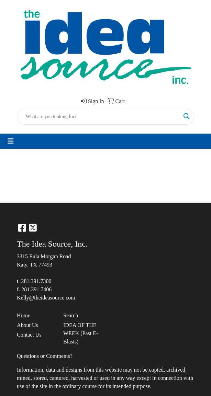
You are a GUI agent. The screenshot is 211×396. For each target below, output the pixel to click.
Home (23, 315)
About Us (27, 325)
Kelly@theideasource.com (46, 298)
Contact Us (29, 335)
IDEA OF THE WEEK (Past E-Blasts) (80, 333)
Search (70, 315)
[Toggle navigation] (10, 141)
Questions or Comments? (45, 356)
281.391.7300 (36, 281)
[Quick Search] (98, 117)
